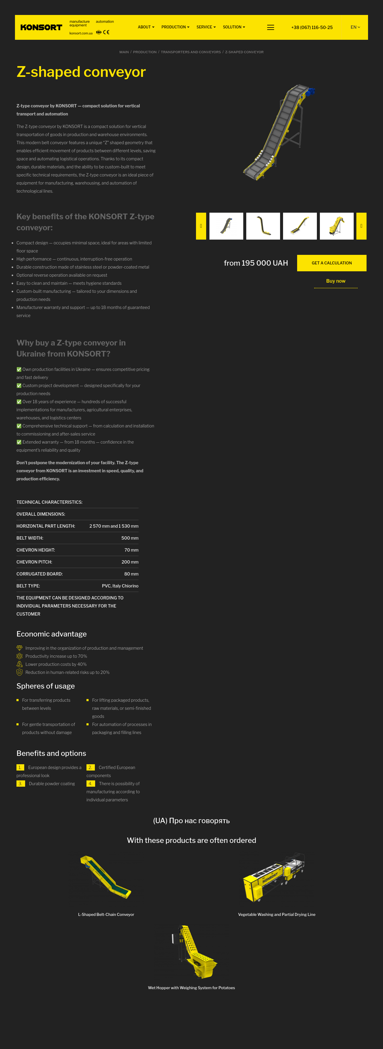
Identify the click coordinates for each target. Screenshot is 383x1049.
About (143, 27)
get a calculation (332, 263)
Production (173, 27)
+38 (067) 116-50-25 (311, 27)
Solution (231, 27)
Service (204, 27)
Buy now (336, 281)
